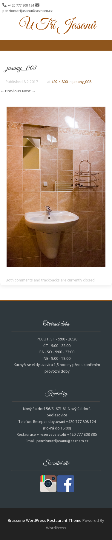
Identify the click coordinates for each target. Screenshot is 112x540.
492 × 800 (59, 81)
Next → (29, 91)
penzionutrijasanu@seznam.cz (27, 10)
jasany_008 (82, 81)
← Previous (10, 91)
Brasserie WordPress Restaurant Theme (45, 520)
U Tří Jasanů (57, 25)
